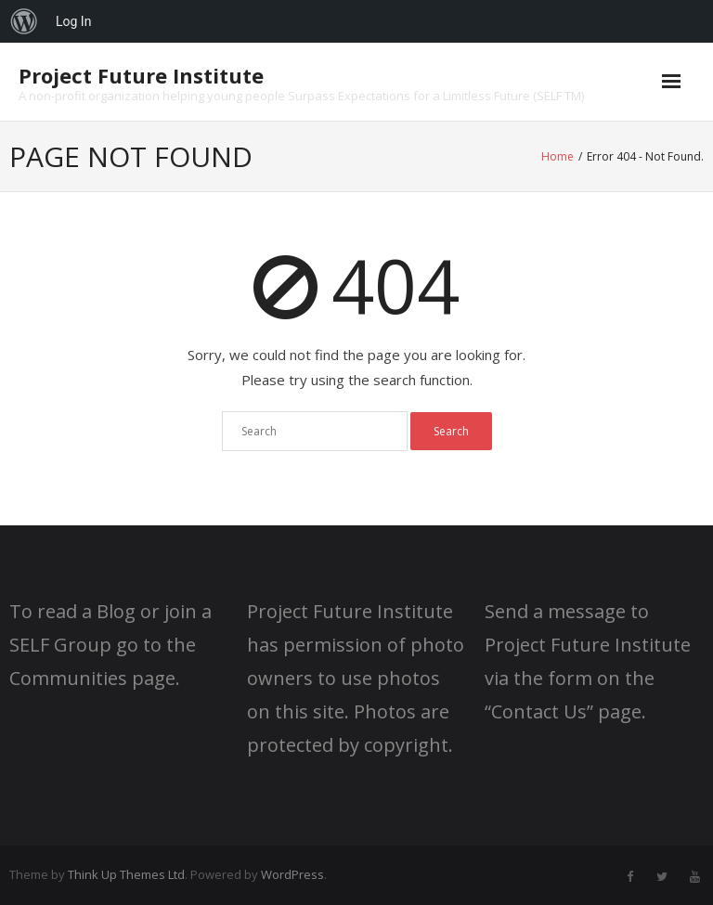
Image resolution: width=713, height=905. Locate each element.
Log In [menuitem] (73, 21)
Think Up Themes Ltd (126, 874)
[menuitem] (24, 21)
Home (557, 156)
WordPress (292, 874)
